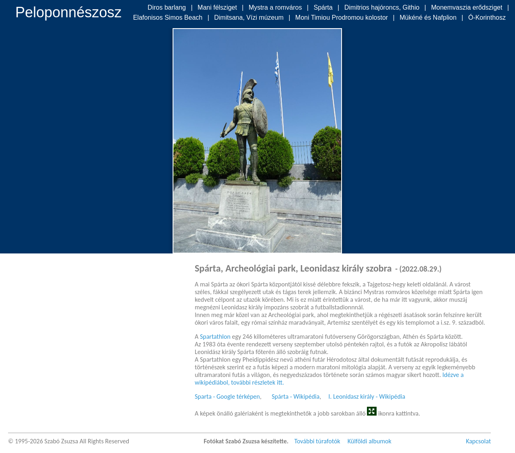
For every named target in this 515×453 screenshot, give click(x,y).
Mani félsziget (217, 7)
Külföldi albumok (369, 441)
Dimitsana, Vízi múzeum (249, 17)
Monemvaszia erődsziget (466, 7)
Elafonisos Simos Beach (168, 17)
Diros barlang (167, 7)
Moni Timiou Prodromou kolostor (341, 17)
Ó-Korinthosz (487, 17)
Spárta (322, 7)
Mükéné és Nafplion (428, 17)
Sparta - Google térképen (227, 396)
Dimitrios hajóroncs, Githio (382, 7)
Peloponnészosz (68, 12)
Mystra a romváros (275, 7)
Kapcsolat (478, 441)
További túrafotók (317, 441)
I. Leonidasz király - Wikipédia (366, 396)
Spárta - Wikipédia (295, 396)
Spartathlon (215, 336)
